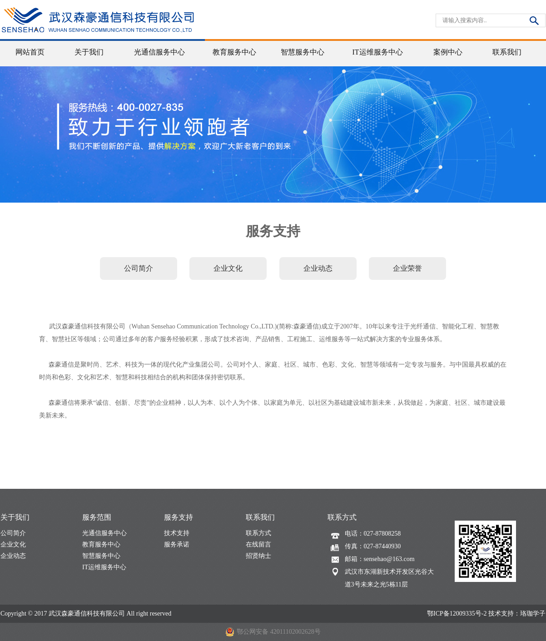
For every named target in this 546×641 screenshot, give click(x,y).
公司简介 (13, 533)
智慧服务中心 (101, 555)
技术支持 (176, 533)
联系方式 (258, 533)
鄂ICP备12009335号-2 (456, 613)
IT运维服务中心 (104, 567)
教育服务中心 (101, 544)
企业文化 (13, 544)
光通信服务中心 (104, 533)
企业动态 (13, 555)
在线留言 (258, 544)
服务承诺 (176, 544)
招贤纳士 (258, 555)
